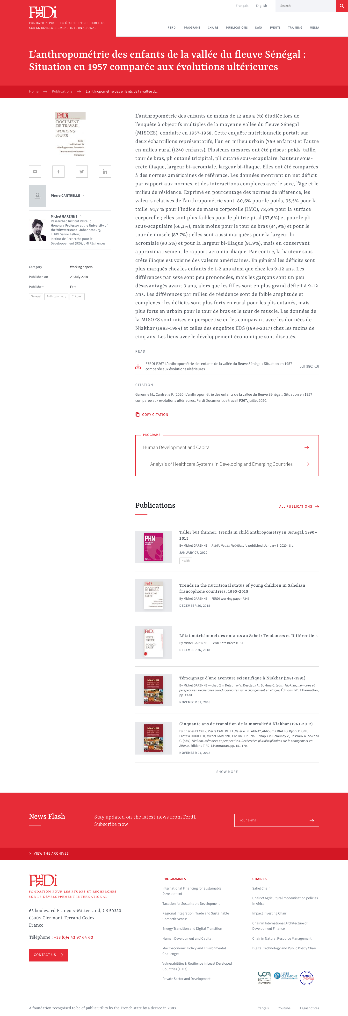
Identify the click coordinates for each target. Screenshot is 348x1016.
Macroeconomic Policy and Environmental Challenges (194, 951)
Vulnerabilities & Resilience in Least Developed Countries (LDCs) (197, 966)
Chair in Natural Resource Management (282, 938)
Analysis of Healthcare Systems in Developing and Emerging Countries (229, 464)
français (263, 1008)
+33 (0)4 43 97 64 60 (73, 937)
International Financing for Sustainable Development (191, 891)
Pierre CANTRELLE (221, 731)
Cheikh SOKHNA (243, 736)
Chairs (213, 27)
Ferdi (172, 27)
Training (295, 27)
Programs (192, 27)
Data (258, 27)
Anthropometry (56, 296)
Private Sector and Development (186, 978)
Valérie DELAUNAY (248, 731)
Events (275, 27)
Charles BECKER (195, 731)
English (261, 5)
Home (33, 91)
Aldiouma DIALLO (275, 731)
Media (314, 27)
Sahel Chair (261, 888)
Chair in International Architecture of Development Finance (279, 926)
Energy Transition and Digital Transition (192, 928)
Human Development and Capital (226, 447)
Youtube (284, 1008)
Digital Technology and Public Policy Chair (284, 948)
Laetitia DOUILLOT (192, 736)
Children (77, 296)
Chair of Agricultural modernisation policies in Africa (285, 901)
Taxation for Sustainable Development (191, 903)
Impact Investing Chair (269, 913)
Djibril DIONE (298, 731)
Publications (237, 27)
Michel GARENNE (195, 545)
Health (185, 561)
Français (242, 5)
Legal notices (309, 1008)
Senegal (36, 296)
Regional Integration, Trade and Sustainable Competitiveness (195, 916)
